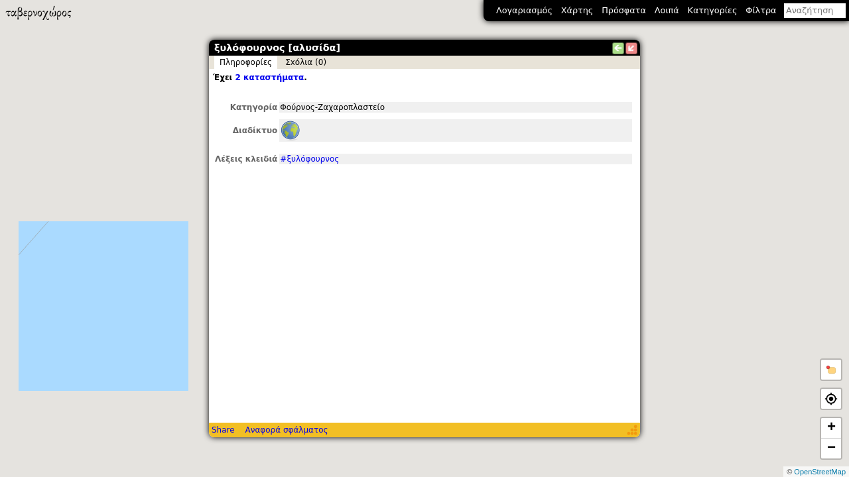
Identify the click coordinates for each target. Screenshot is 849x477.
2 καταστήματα (269, 77)
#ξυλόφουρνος (309, 159)
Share (223, 430)
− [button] (831, 448)
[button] (831, 370)
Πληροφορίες (246, 62)
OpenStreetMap (820, 472)
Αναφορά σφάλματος (286, 430)
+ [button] (831, 428)
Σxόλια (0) (305, 62)
